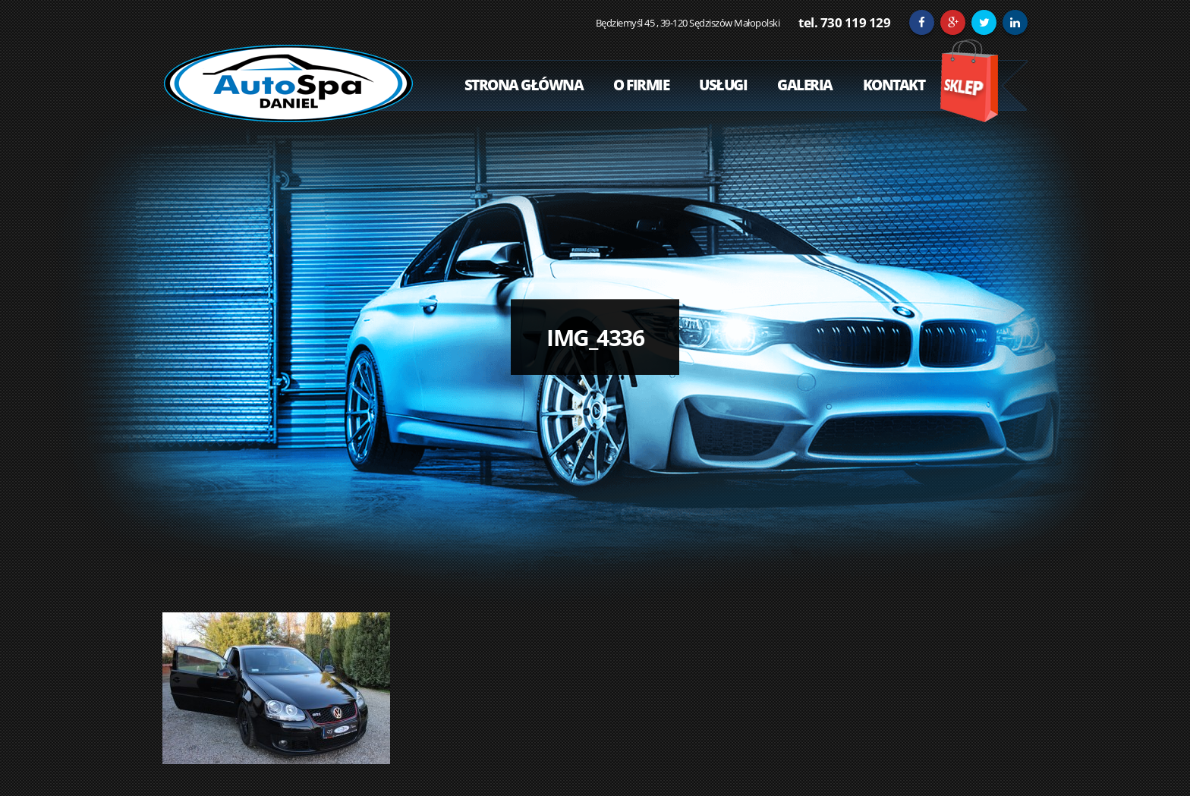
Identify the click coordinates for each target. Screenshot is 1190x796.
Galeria (805, 85)
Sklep (969, 80)
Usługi (723, 85)
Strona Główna (524, 85)
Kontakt (894, 85)
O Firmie (641, 85)
